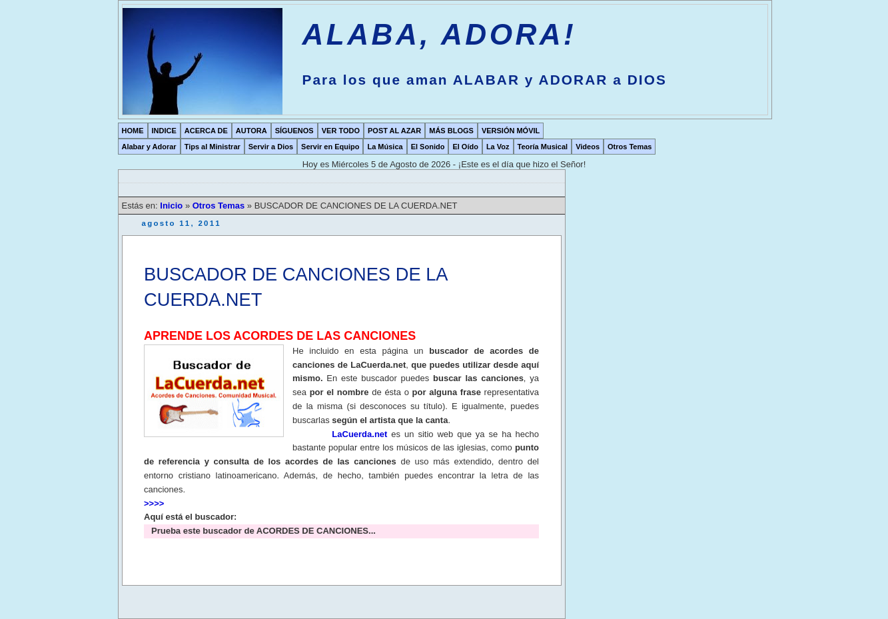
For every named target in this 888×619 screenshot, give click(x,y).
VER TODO (341, 131)
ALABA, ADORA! (439, 34)
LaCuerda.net (359, 434)
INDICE (164, 131)
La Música (384, 147)
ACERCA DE (206, 131)
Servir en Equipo (330, 147)
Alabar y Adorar (149, 147)
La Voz (498, 147)
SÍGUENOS (294, 131)
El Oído (465, 147)
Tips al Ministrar (212, 147)
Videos (588, 147)
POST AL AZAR (394, 131)
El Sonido (428, 147)
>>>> (154, 503)
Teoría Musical (543, 147)
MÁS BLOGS (451, 131)
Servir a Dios (270, 147)
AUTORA (251, 131)
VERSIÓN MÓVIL (511, 131)
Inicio (172, 206)
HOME (133, 131)
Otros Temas (630, 147)
